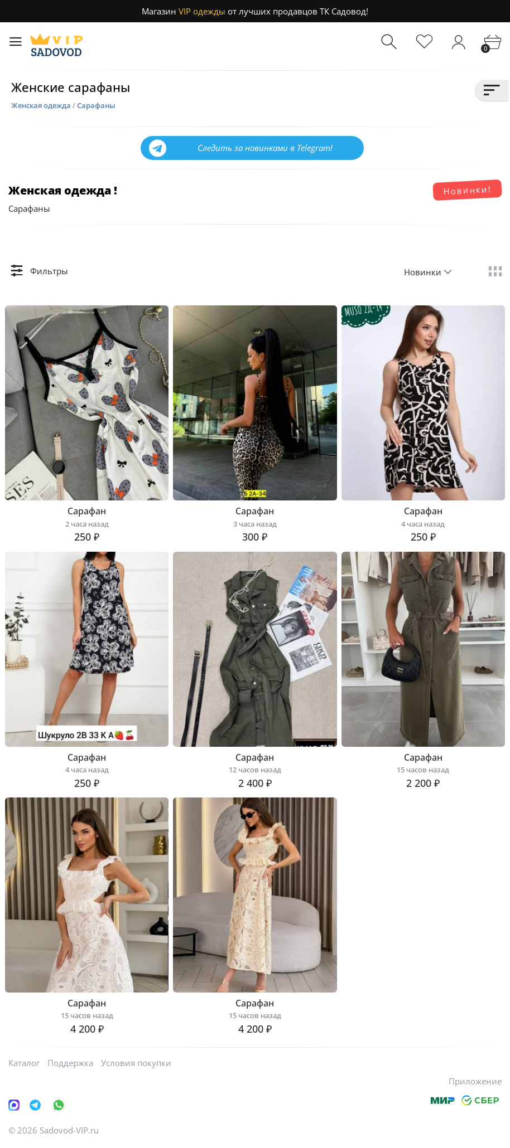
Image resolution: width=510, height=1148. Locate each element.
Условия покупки (136, 1062)
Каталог (24, 1062)
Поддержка (70, 1062)
